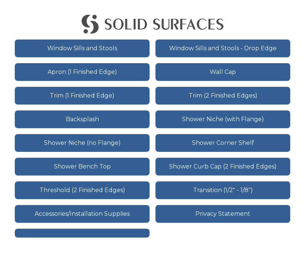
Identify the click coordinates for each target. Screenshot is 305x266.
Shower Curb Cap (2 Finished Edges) (223, 166)
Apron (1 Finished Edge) (82, 71)
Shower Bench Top (82, 166)
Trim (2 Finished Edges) (223, 95)
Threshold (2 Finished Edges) (82, 190)
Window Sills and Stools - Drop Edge (223, 48)
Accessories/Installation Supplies (82, 213)
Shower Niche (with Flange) (223, 119)
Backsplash (82, 119)
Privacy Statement (222, 213)
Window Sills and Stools (82, 48)
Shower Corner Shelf (223, 142)
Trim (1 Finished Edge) (82, 95)
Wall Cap (223, 71)
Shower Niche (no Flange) (82, 142)
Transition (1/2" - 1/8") (223, 190)
